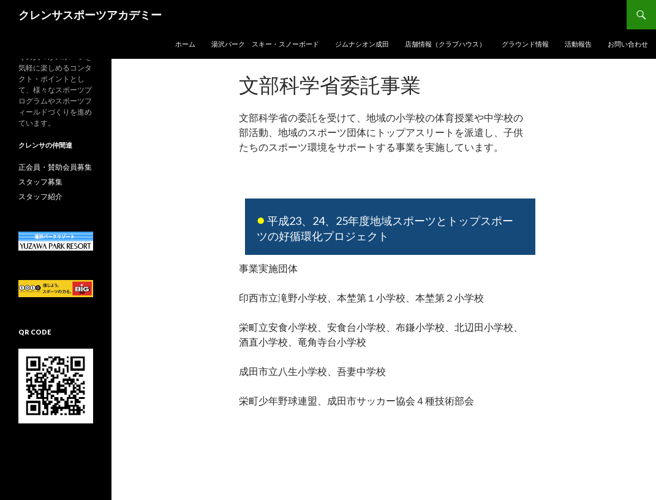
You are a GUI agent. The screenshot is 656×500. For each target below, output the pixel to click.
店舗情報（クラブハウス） (445, 44)
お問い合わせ (628, 44)
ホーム (185, 44)
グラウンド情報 (525, 44)
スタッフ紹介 (40, 196)
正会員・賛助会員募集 (55, 167)
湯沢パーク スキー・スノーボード (265, 44)
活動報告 (578, 44)
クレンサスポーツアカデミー (90, 14)
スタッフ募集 (40, 181)
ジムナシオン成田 (362, 44)
